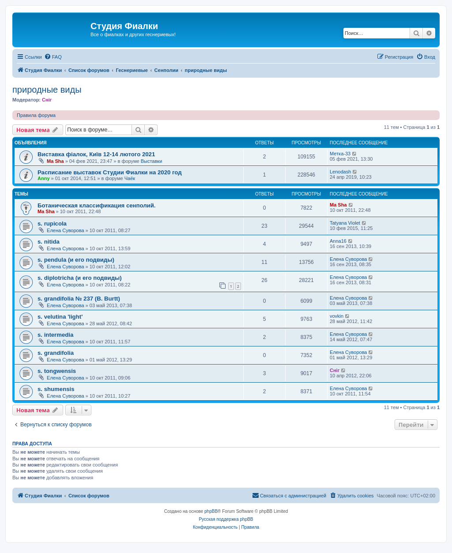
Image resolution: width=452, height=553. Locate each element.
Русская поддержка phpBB (226, 519)
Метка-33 (340, 153)
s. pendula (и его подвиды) (76, 259)
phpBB (211, 511)
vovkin (336, 316)
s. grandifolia (56, 353)
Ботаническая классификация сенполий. (97, 205)
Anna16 (338, 241)
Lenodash (340, 171)
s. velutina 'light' (60, 316)
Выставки (151, 161)
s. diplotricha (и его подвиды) (80, 278)
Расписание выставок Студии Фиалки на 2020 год (110, 172)
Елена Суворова (65, 230)
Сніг (47, 99)
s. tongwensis (57, 371)
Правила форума (36, 115)
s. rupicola (52, 223)
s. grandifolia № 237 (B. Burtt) (79, 298)
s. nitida (49, 241)
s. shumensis (56, 389)
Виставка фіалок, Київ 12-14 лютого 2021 (96, 154)
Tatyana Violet (345, 223)
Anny (44, 178)
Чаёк (129, 178)
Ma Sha (55, 161)
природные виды (47, 89)
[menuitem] (53, 57)
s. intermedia (55, 334)
